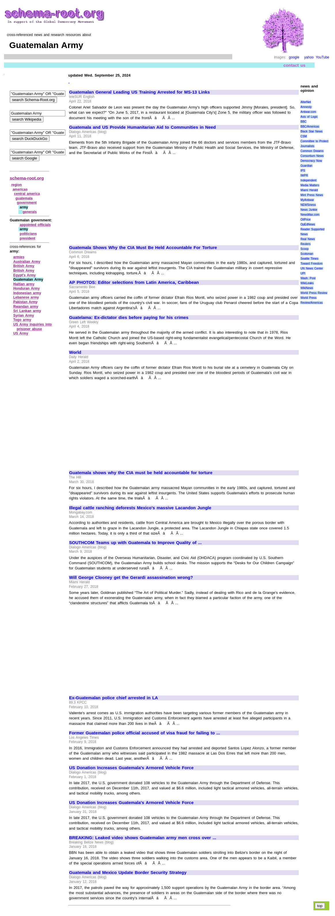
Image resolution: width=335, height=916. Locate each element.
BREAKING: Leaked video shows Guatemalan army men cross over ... (142, 837)
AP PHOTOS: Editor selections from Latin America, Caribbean (134, 282)
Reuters (305, 244)
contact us (294, 65)
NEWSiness (308, 204)
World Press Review (313, 292)
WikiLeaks (307, 283)
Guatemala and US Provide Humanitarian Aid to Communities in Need (142, 127)
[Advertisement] (117, 197)
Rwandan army (25, 307)
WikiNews (306, 288)
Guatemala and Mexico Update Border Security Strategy (127, 872)
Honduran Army (26, 288)
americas (20, 189)
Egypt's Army (24, 275)
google (294, 57)
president (27, 238)
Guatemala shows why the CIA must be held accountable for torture (140, 472)
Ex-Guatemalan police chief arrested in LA (113, 697)
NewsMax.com (309, 214)
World (75, 352)
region (16, 185)
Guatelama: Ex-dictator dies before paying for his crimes (129, 317)
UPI (302, 273)
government (27, 203)
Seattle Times (309, 258)
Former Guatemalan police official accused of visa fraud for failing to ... (144, 733)
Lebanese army (26, 297)
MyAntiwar (307, 200)
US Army (20, 333)
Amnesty (306, 107)
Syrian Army (23, 315)
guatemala (24, 198)
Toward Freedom (311, 263)
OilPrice (305, 219)
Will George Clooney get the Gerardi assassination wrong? (131, 577)
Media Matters (309, 185)
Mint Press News (311, 195)
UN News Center (311, 268)
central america (27, 194)
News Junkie (308, 209)
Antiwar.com (308, 111)
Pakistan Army (25, 302)
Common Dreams (311, 151)
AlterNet (305, 102)
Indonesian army (27, 293)
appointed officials (35, 225)
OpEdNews (307, 224)
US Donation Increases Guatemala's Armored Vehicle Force (131, 767)
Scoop (304, 248)
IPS (302, 170)
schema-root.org (27, 178)
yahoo (309, 57)
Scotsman (306, 253)
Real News (307, 239)
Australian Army (26, 262)
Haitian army (24, 284)
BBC (303, 121)
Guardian (306, 165)
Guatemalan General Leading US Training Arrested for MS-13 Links (139, 92)
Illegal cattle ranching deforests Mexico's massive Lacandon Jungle (140, 507)
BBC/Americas (309, 126)
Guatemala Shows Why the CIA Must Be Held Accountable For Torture (143, 247)
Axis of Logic (309, 116)
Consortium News (312, 155)
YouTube (322, 57)
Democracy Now (311, 160)
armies (18, 257)
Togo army (22, 320)
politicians (28, 234)
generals (29, 212)
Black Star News (311, 131)
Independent (308, 180)
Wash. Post (307, 278)
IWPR (304, 175)
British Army (23, 266)
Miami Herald (309, 190)
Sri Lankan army (27, 311)
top (320, 906)
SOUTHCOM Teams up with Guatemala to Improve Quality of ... (135, 542)
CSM (303, 136)
